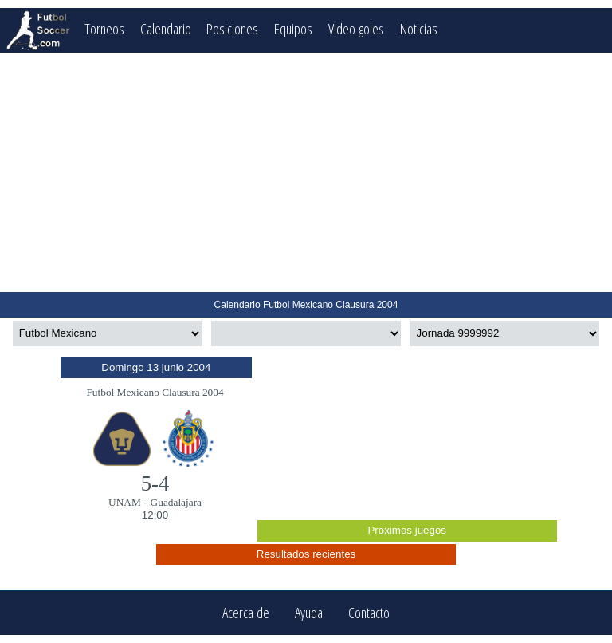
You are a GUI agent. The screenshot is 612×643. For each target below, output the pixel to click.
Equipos (293, 28)
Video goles (356, 28)
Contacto (369, 613)
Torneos (104, 28)
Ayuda (309, 613)
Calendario (165, 28)
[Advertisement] (306, 172)
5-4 (155, 483)
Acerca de (245, 613)
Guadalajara (176, 502)
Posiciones (232, 28)
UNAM (124, 502)
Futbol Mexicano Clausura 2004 (154, 392)
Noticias (418, 28)
